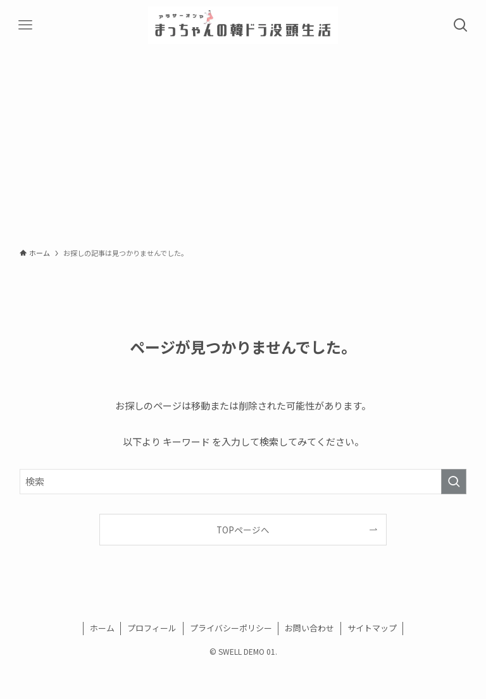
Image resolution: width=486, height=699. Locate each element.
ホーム (102, 628)
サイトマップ (372, 628)
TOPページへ (243, 529)
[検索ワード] (243, 481)
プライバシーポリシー (231, 628)
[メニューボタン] (25, 25)
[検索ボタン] (460, 25)
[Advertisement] (243, 145)
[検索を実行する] (453, 481)
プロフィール (152, 628)
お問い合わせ (309, 628)
